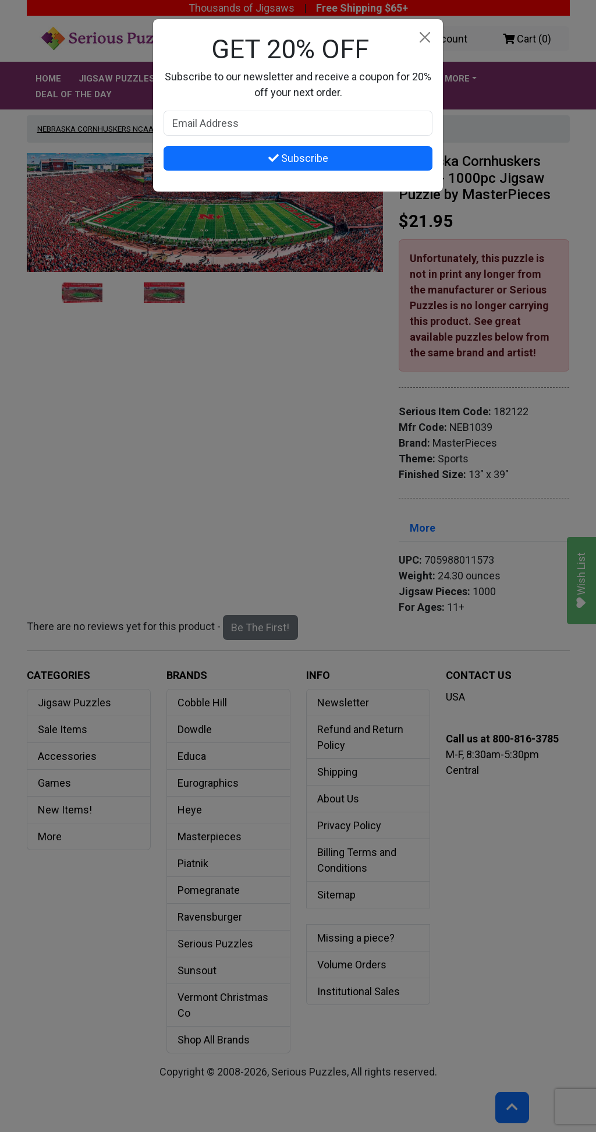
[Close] (424, 37)
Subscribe (298, 158)
